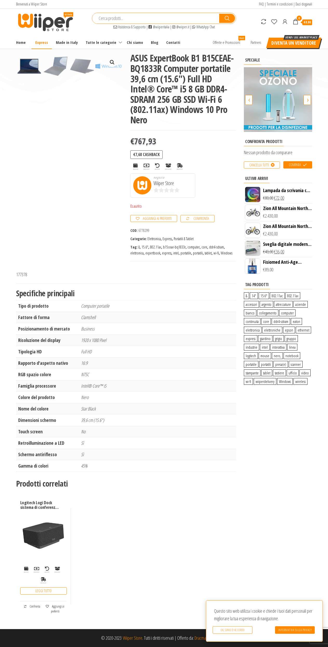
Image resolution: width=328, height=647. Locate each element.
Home (21, 42)
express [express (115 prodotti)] (251, 338)
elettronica (137, 253)
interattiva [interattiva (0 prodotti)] (278, 347)
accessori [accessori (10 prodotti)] (251, 304)
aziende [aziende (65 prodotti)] (300, 304)
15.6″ (145, 247)
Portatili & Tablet (183, 238)
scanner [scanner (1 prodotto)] (296, 364)
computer (194, 247)
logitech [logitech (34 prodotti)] (251, 355)
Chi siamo (135, 42)
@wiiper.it (180, 26)
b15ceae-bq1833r (174, 247)
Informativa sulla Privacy (295, 630)
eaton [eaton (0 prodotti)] (296, 321)
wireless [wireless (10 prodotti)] (300, 381)
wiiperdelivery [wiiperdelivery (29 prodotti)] (265, 381)
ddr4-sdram (216, 247)
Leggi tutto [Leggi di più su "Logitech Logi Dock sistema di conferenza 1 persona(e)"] (43, 590)
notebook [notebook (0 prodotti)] (291, 355)
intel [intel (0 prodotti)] (265, 347)
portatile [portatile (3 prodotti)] (251, 364)
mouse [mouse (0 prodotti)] (264, 355)
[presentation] (248, 100)
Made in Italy (67, 42)
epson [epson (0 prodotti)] (289, 330)
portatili (198, 253)
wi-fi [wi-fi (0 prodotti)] (248, 381)
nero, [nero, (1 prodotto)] (277, 355)
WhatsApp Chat (203, 26)
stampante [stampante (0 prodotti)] (252, 372)
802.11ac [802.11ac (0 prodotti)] (277, 295)
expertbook (152, 253)
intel (176, 253)
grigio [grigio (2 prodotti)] (278, 338)
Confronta (201, 218)
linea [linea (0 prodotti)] (292, 347)
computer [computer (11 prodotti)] (287, 312)
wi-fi (216, 253)
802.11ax (155, 247)
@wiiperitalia (159, 26)
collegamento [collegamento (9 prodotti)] (268, 312)
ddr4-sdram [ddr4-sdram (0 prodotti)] (280, 321)
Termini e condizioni (280, 4)
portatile (185, 253)
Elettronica (154, 238)
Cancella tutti (259, 165)
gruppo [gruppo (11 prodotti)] (291, 338)
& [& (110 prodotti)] (246, 295)
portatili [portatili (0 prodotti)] (266, 364)
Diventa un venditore (293, 43)
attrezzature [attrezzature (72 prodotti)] (283, 304)
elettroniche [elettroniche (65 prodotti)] (272, 330)
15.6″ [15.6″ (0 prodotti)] (263, 295)
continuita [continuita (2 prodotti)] (252, 321)
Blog (154, 42)
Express (41, 42)
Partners (256, 42)
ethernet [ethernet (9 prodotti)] (303, 330)
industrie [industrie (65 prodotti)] (251, 347)
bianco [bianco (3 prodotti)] (250, 312)
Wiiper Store (163, 183)
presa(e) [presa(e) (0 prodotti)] (280, 364)
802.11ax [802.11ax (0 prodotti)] (292, 295)
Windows (226, 253)
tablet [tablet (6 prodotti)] (266, 372)
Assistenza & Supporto (129, 26)
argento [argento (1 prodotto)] (266, 304)
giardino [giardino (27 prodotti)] (265, 338)
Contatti (173, 42)
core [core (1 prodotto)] (266, 321)
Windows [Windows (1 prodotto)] (285, 381)
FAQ (261, 4)
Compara (295, 164)
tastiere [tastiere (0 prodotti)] (279, 372)
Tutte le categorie (101, 42)
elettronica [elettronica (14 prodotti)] (253, 330)
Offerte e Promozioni (228, 40)
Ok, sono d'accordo (232, 630)
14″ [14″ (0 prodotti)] (254, 295)
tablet (208, 253)
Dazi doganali (304, 4)
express (166, 253)
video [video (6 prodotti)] (305, 372)
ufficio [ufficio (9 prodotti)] (293, 372)
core (204, 247)
